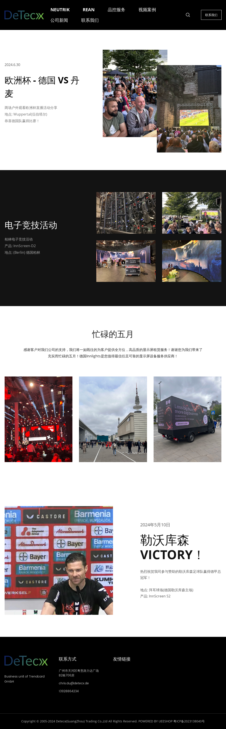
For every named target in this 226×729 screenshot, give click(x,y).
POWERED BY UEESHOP (155, 721)
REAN (89, 10)
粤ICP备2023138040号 (189, 721)
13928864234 (69, 691)
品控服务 (116, 10)
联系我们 (90, 20)
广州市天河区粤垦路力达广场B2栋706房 (79, 673)
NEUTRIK (60, 10)
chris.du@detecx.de (74, 683)
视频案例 (147, 10)
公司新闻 (59, 20)
